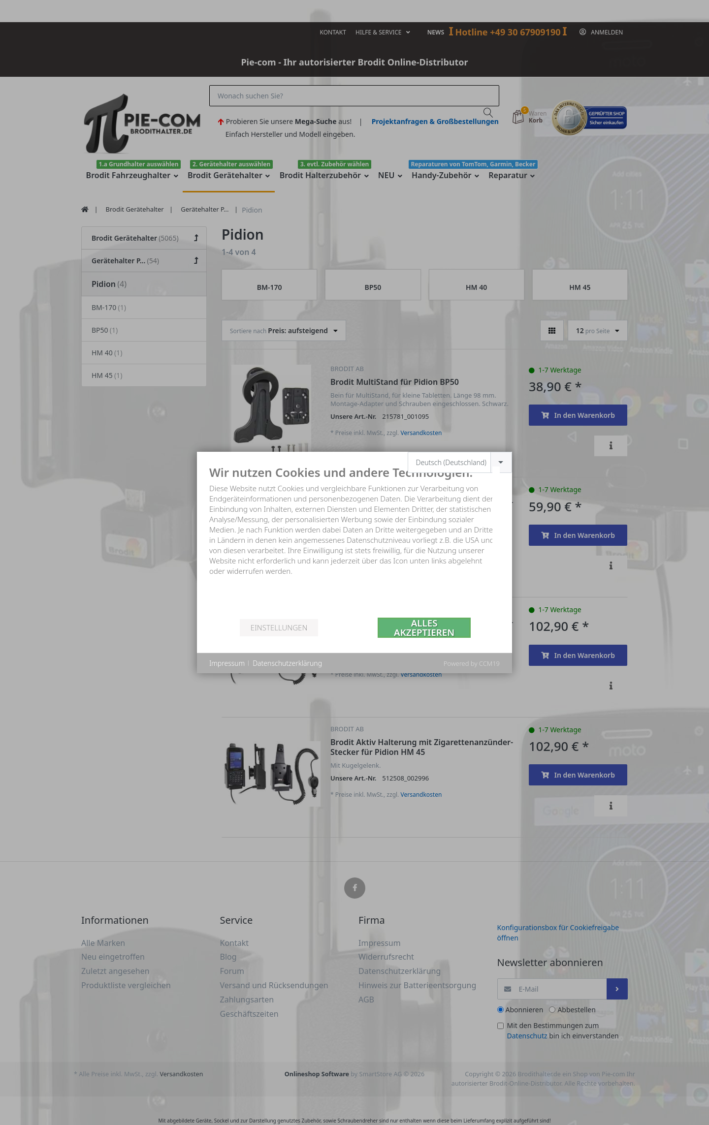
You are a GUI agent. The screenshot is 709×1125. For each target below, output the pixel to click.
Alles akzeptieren (424, 628)
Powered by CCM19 (472, 663)
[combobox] (460, 462)
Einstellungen (279, 627)
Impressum (227, 663)
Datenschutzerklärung (287, 663)
